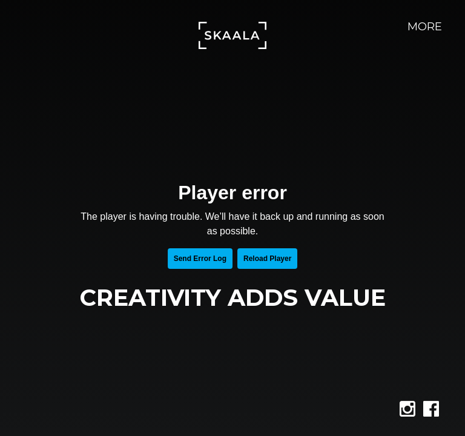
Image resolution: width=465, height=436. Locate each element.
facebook (441, 412)
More (424, 26)
